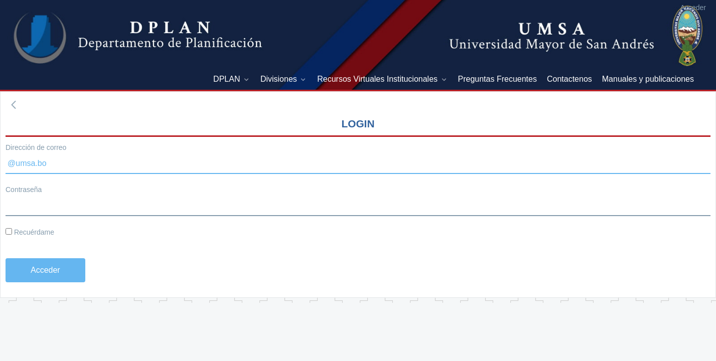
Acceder (693, 8)
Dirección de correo (36, 147)
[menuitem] (231, 79)
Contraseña (24, 190)
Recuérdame (30, 232)
